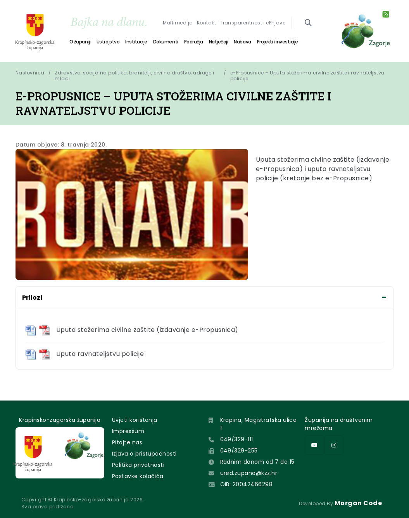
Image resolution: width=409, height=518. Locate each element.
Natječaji (218, 41)
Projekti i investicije (277, 41)
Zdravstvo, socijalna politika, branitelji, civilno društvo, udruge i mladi (134, 75)
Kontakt (206, 22)
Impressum (128, 431)
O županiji (80, 41)
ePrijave (275, 22)
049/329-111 (236, 439)
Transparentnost (241, 22)
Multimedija (178, 22)
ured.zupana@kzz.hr (249, 473)
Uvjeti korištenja (134, 420)
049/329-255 (239, 450)
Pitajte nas (127, 442)
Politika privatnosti (138, 465)
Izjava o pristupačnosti (144, 454)
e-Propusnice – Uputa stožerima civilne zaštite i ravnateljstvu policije (308, 75)
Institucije (136, 41)
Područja (193, 41)
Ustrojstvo (108, 41)
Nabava (242, 41)
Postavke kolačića (138, 476)
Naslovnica (30, 73)
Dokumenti (165, 41)
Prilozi (32, 297)
